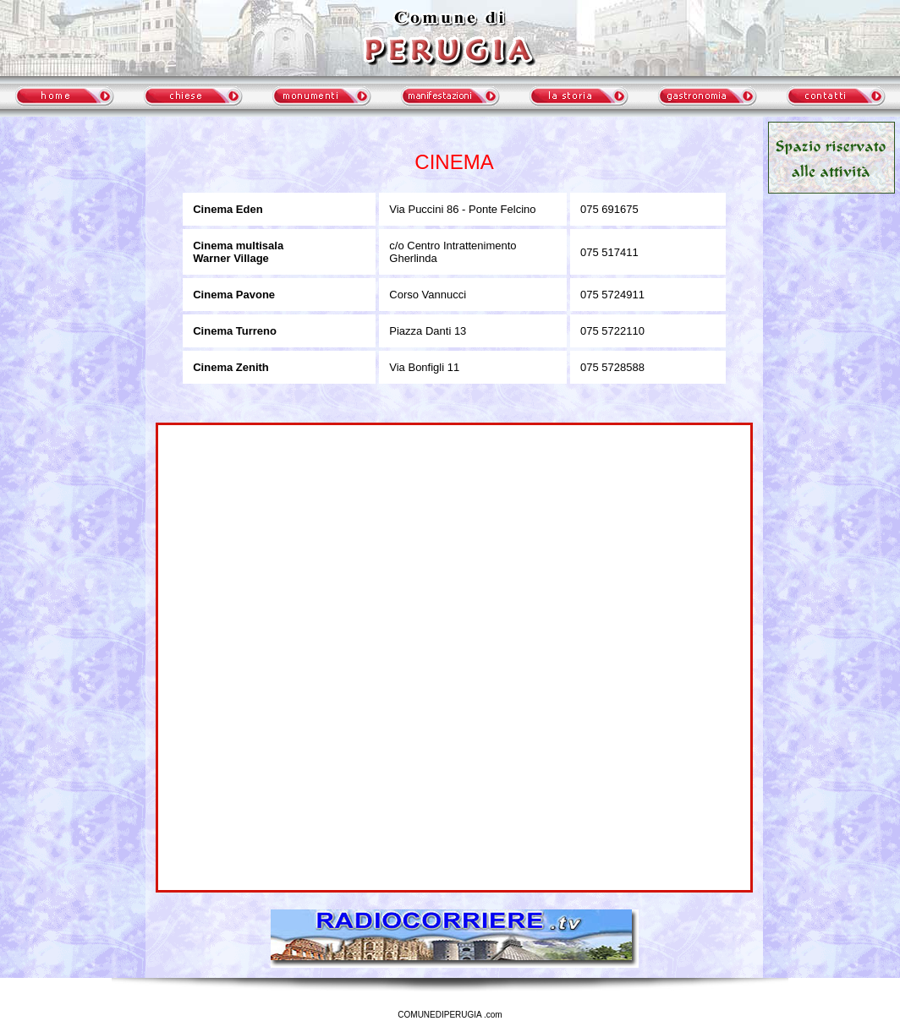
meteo (72, 274)
